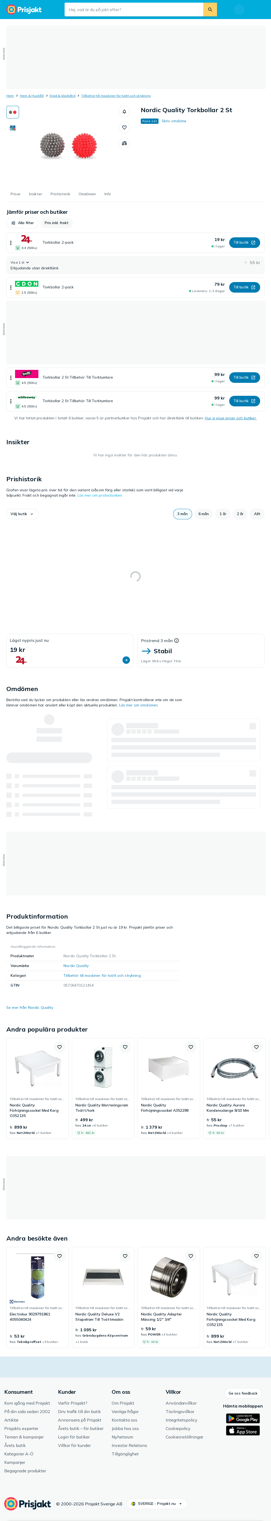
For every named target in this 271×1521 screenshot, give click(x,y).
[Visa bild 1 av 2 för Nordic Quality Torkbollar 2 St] (12, 112)
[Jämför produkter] (124, 143)
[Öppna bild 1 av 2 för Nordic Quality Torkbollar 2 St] (69, 145)
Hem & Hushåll (32, 96)
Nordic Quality (76, 965)
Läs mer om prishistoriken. (100, 495)
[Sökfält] (134, 9)
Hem (10, 96)
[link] (37, 1088)
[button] (124, 111)
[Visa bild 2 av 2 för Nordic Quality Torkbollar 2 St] (12, 128)
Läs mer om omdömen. (139, 705)
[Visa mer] (11, 243)
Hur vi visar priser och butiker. (230, 418)
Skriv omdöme (174, 121)
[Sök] (210, 9)
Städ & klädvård (62, 96)
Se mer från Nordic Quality (29, 1007)
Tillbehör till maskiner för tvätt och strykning (116, 96)
